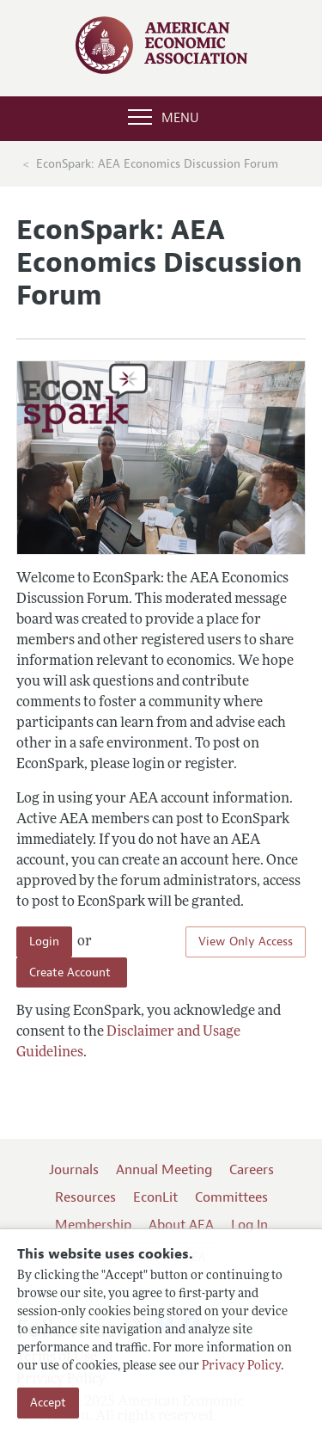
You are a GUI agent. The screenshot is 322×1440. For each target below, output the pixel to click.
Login (44, 941)
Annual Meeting (164, 1169)
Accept (48, 1402)
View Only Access (245, 941)
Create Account (71, 972)
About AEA (181, 1225)
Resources (85, 1197)
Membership (93, 1225)
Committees (231, 1197)
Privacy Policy (241, 1366)
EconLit (155, 1197)
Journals (74, 1169)
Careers (251, 1169)
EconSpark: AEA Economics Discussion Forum (157, 164)
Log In (249, 1225)
